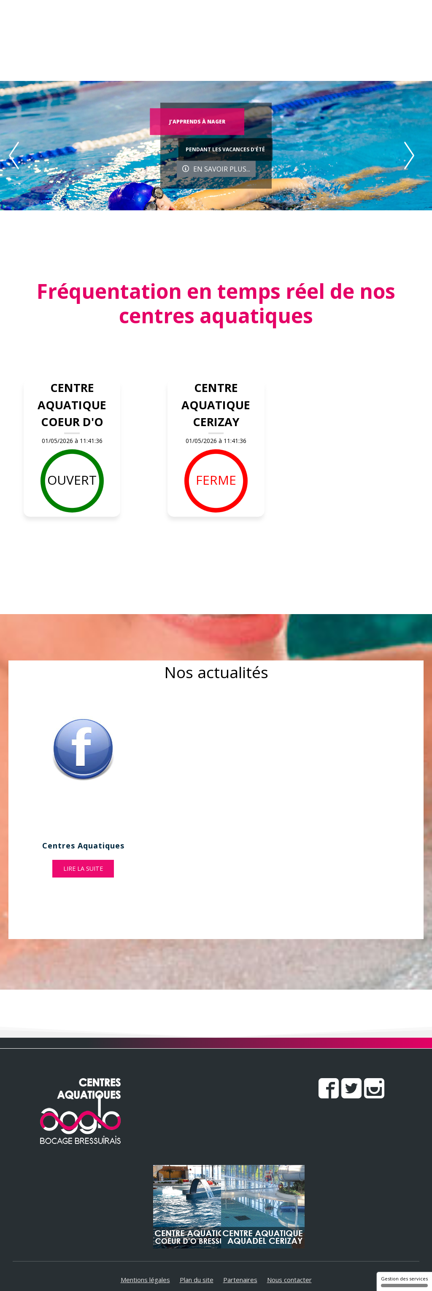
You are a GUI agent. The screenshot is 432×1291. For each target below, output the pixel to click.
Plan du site (196, 1279)
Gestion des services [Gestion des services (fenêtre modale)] (404, 1281)
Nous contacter (289, 1279)
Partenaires (240, 1279)
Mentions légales (145, 1279)
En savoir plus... (216, 168)
